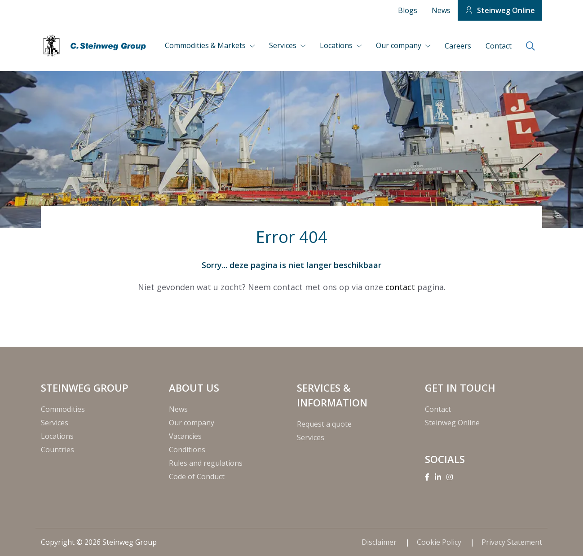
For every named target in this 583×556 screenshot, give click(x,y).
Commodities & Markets (206, 45)
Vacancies (185, 436)
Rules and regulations (206, 463)
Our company (399, 45)
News (441, 10)
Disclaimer (380, 542)
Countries (57, 450)
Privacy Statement (511, 542)
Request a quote (324, 424)
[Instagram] (449, 477)
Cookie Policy (440, 542)
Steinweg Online (506, 10)
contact (400, 287)
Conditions (187, 450)
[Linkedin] (438, 477)
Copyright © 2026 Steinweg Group (99, 542)
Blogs (407, 10)
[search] (530, 46)
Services (283, 45)
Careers (458, 46)
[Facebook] (427, 477)
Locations (337, 45)
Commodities (63, 409)
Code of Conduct (197, 476)
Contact (499, 46)
